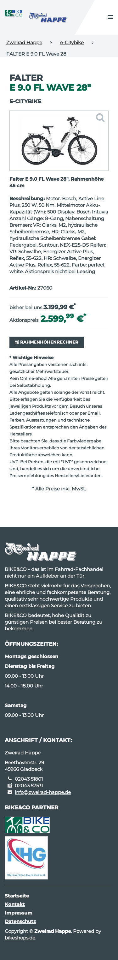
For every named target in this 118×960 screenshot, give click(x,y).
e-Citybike (72, 42)
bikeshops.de (20, 938)
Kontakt (15, 904)
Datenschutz (20, 921)
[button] (110, 17)
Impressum (18, 913)
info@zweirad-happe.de (43, 792)
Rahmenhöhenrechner (46, 342)
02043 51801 (29, 779)
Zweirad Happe (24, 42)
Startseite (17, 896)
